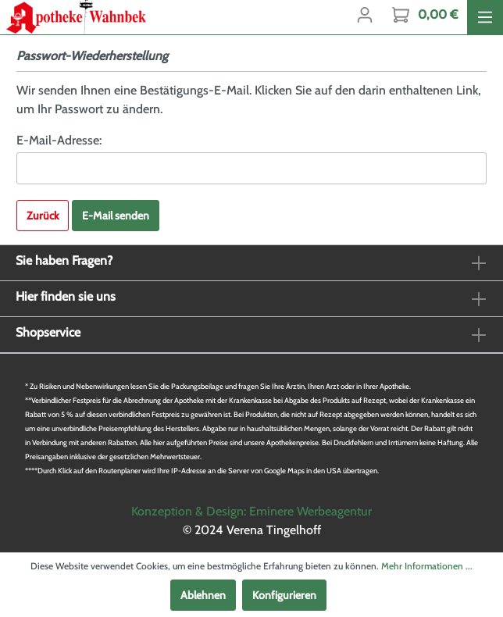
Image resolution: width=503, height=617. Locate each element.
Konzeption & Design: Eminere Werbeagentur (251, 511)
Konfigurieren (284, 595)
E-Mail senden (115, 216)
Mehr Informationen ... (427, 566)
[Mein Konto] (365, 15)
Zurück (43, 216)
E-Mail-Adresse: (59, 140)
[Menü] (485, 17)
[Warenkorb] (425, 15)
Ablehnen (203, 595)
